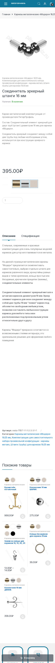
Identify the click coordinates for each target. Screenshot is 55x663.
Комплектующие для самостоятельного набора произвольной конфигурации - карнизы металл (27, 441)
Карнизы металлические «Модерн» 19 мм (14, 539)
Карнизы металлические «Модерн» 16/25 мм (21, 78)
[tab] (8, 237)
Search (38, 3)
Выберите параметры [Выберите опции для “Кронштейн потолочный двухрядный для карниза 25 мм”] (22, 516)
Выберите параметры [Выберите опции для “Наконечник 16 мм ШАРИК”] (48, 516)
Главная (6, 14)
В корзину (29, 658)
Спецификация (30, 236)
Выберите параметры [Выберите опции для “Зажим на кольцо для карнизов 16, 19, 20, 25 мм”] (22, 570)
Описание (8, 236)
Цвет (5, 182)
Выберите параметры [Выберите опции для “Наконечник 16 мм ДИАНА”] (22, 616)
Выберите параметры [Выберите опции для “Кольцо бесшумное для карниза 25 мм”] (48, 562)
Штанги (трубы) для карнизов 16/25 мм (30, 444)
